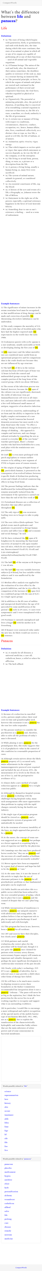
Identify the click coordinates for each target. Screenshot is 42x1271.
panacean (9, 1164)
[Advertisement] (20, 238)
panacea (8, 21)
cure (6, 1223)
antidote (8, 1179)
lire (6, 1146)
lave (6, 1099)
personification (11, 1191)
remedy (8, 1230)
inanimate (9, 1114)
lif (6, 1134)
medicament (10, 1172)
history (8, 1103)
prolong (8, 1219)
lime (6, 1126)
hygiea (7, 1175)
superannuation (11, 1095)
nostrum (8, 1234)
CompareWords (10, 2)
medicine (9, 1238)
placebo (8, 1168)
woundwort (10, 1199)
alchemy (8, 1195)
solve (7, 1211)
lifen (7, 1122)
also (6, 1107)
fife (6, 1142)
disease (8, 1226)
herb (7, 1187)
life (20, 17)
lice (6, 1150)
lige (6, 1130)
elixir (7, 1183)
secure (7, 1111)
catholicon (9, 1203)
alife (6, 1118)
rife (6, 1138)
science (8, 1091)
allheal (8, 1207)
